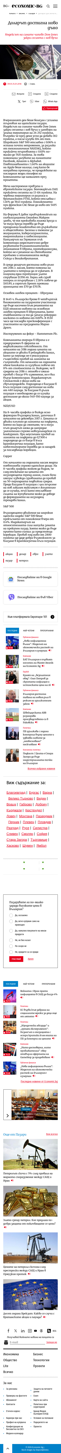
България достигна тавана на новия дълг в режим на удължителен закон (37, 699)
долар (22, 554)
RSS (51, 1331)
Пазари (31, 13)
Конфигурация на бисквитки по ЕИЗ (15, 1428)
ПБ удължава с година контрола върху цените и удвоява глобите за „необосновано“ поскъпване (38, 738)
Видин (41, 798)
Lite (5, 1366)
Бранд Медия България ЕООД (41, 1412)
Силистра (40, 828)
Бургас (34, 792)
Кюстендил (33, 810)
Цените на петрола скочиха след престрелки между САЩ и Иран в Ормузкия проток (24, 1270)
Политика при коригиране (40, 1405)
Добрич (41, 804)
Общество (10, 1360)
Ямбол (41, 845)
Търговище (39, 839)
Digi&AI (26, 672)
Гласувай (16, 959)
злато (49, 554)
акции (9, 554)
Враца (11, 804)
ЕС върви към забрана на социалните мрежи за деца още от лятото (38, 1013)
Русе (25, 828)
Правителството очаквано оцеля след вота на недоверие (34, 1115)
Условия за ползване (43, 1418)
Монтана (25, 816)
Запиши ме (51, 1342)
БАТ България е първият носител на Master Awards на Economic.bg (38, 663)
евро (35, 554)
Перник (13, 822)
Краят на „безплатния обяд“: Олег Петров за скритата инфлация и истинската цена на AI (39, 680)
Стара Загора (17, 839)
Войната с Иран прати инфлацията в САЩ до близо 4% (39, 994)
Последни (12, 630)
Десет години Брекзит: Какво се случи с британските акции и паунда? (28, 1315)
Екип (36, 1395)
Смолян (27, 834)
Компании (27, 656)
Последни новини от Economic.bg (39, 1081)
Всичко (8, 1371)
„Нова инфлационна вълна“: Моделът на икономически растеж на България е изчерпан (38, 645)
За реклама (11, 1389)
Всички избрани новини (41, 768)
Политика (27, 728)
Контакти (10, 1404)
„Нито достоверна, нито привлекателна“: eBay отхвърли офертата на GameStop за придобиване (37, 1052)
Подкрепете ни (41, 1422)
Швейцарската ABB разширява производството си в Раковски (35, 717)
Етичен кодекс (13, 1411)
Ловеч (11, 816)
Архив (31, 959)
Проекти (39, 1366)
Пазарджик (44, 816)
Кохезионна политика (32, 750)
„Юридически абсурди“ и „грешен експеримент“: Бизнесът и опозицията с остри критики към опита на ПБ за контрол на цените (38, 1032)
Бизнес (22, 13)
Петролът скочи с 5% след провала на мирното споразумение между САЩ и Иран (28, 1177)
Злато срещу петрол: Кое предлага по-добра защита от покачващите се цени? (29, 1223)
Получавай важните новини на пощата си (30, 1337)
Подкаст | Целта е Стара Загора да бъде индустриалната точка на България (38, 758)
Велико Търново (20, 798)
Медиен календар (14, 1433)
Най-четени (28, 630)
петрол (23, 560)
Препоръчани (47, 630)
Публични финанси (30, 637)
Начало (12, 13)
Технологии (41, 1360)
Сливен (12, 834)
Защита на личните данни (43, 1390)
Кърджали (14, 810)
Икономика (11, 1354)
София (42, 834)
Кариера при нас (14, 1418)
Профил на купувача (16, 1422)
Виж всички (52, 1134)
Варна (47, 792)
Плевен (28, 822)
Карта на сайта (41, 1400)
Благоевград (16, 792)
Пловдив (44, 822)
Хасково (13, 845)
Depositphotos (42, 1450)
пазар (9, 560)
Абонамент (11, 1400)
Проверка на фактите (16, 1395)
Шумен (27, 845)
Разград (13, 828)
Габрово (26, 804)
